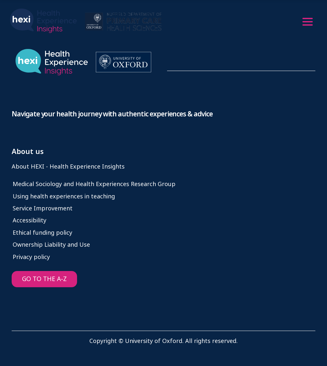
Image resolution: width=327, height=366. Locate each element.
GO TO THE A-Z (44, 279)
